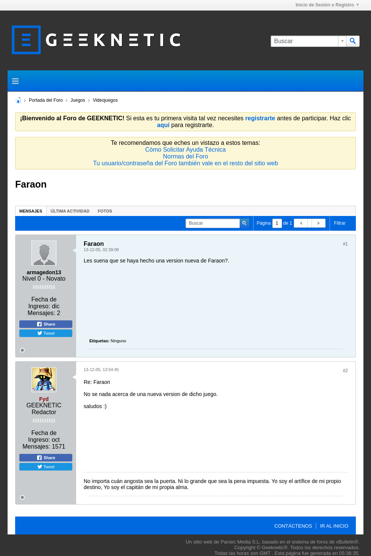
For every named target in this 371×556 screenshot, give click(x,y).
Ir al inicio (334, 526)
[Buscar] (308, 41)
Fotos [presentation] (105, 211)
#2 (345, 370)
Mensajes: (41, 313)
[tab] (31, 211)
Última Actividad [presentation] (70, 211)
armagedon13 (43, 272)
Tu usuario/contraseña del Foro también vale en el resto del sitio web (185, 163)
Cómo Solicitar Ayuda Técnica (185, 149)
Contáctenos (293, 526)
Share (45, 324)
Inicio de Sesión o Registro (327, 5)
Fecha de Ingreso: (42, 302)
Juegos (77, 100)
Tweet (46, 333)
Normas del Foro (185, 156)
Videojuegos (105, 100)
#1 (345, 244)
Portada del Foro (45, 100)
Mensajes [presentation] (30, 211)
